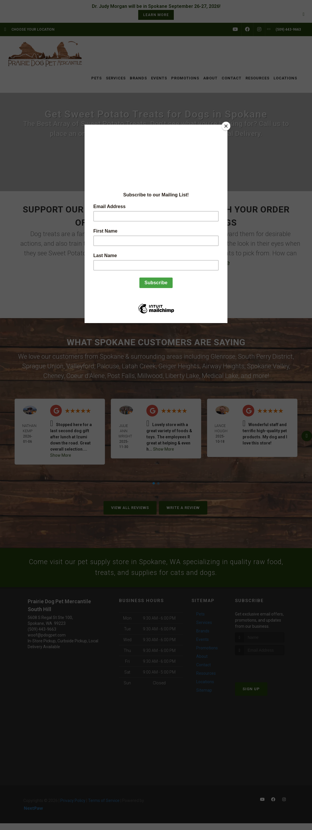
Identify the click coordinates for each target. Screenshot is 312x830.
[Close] (226, 126)
